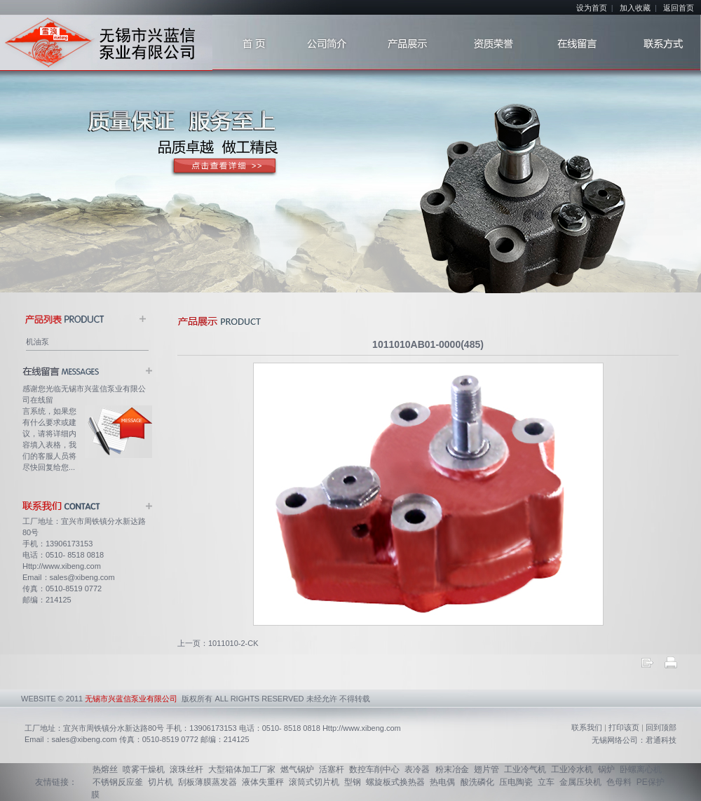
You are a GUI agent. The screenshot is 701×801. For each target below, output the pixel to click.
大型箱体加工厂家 (241, 769)
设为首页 (591, 8)
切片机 (160, 782)
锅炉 (606, 769)
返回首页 (678, 8)
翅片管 (486, 769)
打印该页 (623, 727)
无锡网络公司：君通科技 (634, 740)
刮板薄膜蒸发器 (207, 782)
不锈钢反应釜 (118, 782)
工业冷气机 (525, 769)
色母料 (619, 782)
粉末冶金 (452, 769)
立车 (546, 782)
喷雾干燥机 (144, 769)
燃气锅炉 (297, 769)
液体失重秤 (263, 782)
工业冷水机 (572, 769)
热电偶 (442, 782)
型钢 (352, 782)
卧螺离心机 (641, 769)
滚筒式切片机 (314, 782)
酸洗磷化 (477, 782)
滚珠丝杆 (186, 769)
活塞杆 (331, 769)
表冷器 (417, 769)
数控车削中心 (374, 769)
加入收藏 (635, 8)
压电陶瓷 (516, 782)
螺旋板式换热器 (395, 782)
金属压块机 (580, 782)
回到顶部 (661, 727)
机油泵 (37, 341)
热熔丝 (105, 769)
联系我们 (586, 727)
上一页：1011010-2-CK (218, 643)
